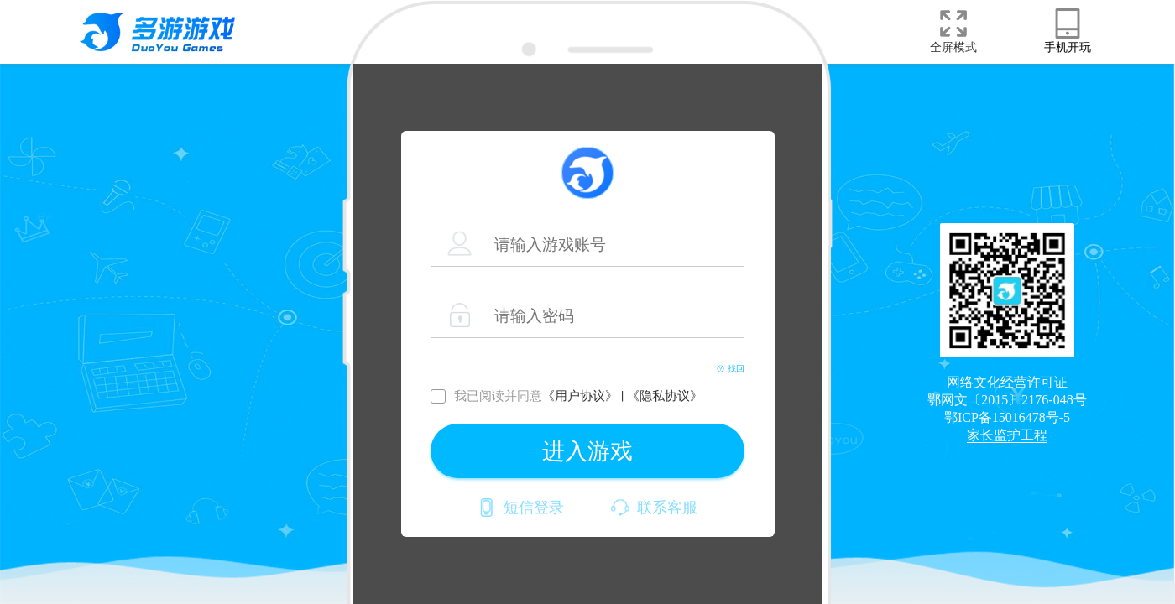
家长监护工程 (1007, 435)
